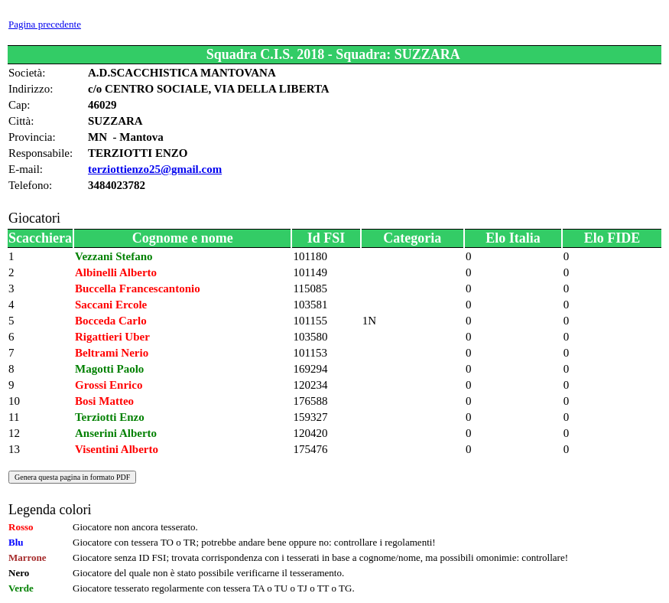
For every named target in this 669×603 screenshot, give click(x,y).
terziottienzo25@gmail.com (155, 169)
